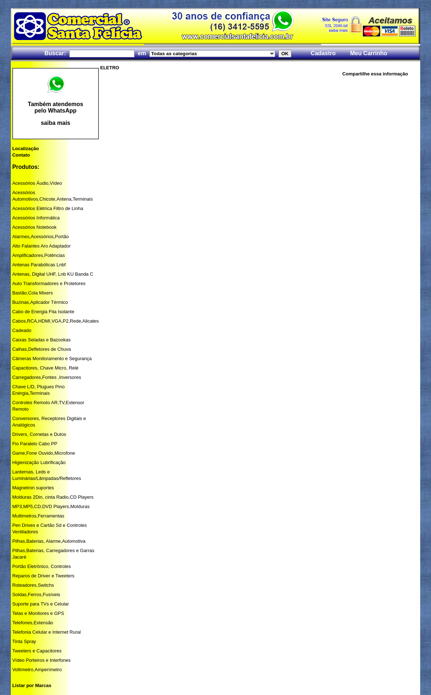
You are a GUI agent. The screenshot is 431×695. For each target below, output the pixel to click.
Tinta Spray (24, 641)
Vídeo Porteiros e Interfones (41, 660)
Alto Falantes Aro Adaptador (41, 246)
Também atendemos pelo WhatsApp (55, 107)
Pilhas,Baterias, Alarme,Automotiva (48, 541)
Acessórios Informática (36, 217)
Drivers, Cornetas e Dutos (39, 434)
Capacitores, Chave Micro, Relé (45, 368)
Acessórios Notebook (34, 227)
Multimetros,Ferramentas (38, 516)
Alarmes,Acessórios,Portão (40, 236)
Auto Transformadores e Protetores (48, 283)
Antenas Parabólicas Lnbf (39, 264)
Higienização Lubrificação (39, 462)
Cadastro (323, 53)
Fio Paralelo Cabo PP (34, 443)
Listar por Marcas (31, 685)
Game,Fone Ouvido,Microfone (43, 453)
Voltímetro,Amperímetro (37, 669)
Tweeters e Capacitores (37, 651)
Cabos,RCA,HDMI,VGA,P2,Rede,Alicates (55, 321)
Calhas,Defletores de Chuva (41, 349)
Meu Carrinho (368, 53)
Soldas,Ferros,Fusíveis (36, 594)
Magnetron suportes (33, 487)
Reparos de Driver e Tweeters (43, 575)
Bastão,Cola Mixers (32, 293)
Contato (21, 155)
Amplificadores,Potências (38, 255)
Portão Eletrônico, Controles (41, 566)
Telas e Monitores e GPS (38, 613)
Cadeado (21, 330)
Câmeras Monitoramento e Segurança (52, 358)
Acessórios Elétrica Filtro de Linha (47, 208)
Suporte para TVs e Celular (40, 604)
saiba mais (55, 123)
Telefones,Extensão (32, 622)
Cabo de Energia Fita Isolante (43, 311)
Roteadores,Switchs (33, 585)
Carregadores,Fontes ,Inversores (46, 377)
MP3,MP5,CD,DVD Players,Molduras (51, 506)
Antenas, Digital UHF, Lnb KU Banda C (52, 274)
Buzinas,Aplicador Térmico (40, 302)
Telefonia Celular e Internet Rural (46, 632)
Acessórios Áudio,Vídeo (37, 183)
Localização (25, 148)
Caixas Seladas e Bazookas (41, 339)
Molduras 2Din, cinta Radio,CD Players (52, 497)
